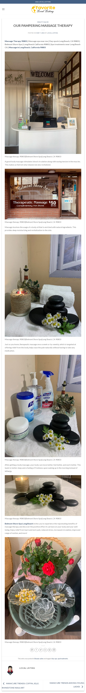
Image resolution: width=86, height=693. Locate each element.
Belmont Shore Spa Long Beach (19, 523)
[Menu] (3, 9)
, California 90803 (27, 47)
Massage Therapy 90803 (16, 41)
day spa (54, 659)
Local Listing (52, 33)
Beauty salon (43, 22)
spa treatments (63, 659)
